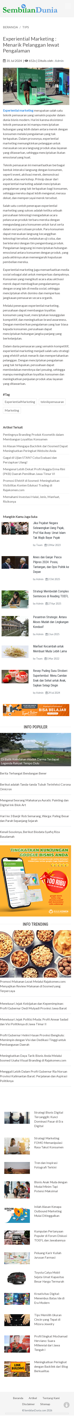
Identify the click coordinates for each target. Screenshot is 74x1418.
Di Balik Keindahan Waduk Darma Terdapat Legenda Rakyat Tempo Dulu (30, 761)
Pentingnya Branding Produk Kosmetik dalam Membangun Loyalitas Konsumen (33, 437)
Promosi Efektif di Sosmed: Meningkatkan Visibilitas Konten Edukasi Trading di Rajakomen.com (31, 485)
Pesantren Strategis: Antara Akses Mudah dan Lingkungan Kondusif (51, 622)
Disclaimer (28, 1404)
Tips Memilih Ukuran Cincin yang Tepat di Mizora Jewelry (48, 1319)
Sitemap (45, 1404)
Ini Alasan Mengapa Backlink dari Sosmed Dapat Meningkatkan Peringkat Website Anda (35, 448)
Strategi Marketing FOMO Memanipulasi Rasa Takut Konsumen (48, 1142)
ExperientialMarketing (20, 402)
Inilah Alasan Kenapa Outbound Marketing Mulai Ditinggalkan (48, 1211)
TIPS (25, 27)
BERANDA (10, 27)
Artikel (33, 1398)
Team (39, 545)
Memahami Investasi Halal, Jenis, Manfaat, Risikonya (31, 499)
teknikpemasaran (52, 402)
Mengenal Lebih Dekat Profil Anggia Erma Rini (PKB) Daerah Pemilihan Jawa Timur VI (34, 471)
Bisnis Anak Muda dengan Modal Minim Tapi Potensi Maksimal (50, 1186)
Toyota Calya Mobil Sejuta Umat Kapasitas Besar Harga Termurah (49, 1277)
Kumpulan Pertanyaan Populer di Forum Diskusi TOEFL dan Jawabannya (50, 1236)
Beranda (18, 1398)
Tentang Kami (51, 1398)
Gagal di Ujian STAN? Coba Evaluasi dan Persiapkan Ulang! (30, 460)
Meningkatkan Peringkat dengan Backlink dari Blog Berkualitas (51, 1366)
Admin (59, 60)
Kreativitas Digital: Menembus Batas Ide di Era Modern (49, 1298)
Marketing (12, 410)
